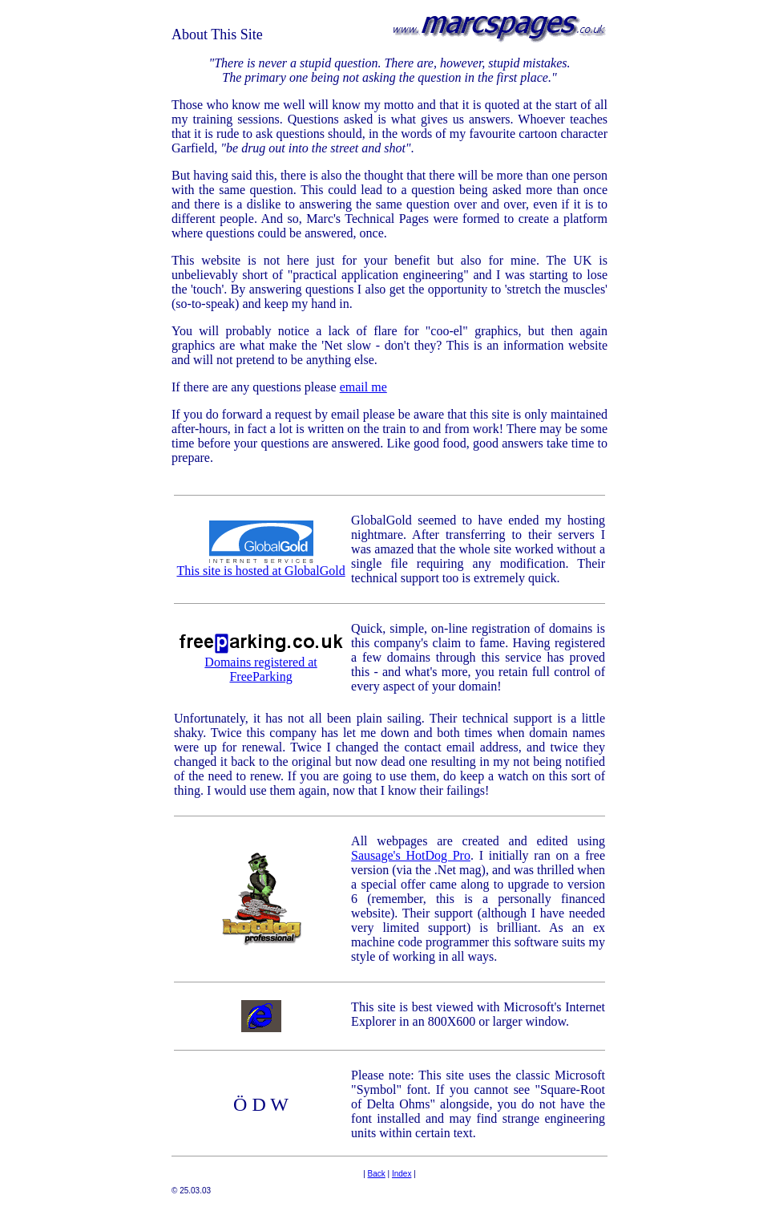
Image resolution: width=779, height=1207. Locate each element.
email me (363, 387)
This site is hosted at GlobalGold (260, 565)
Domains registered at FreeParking (261, 663)
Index (401, 1173)
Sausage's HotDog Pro (410, 855)
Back (376, 1173)
